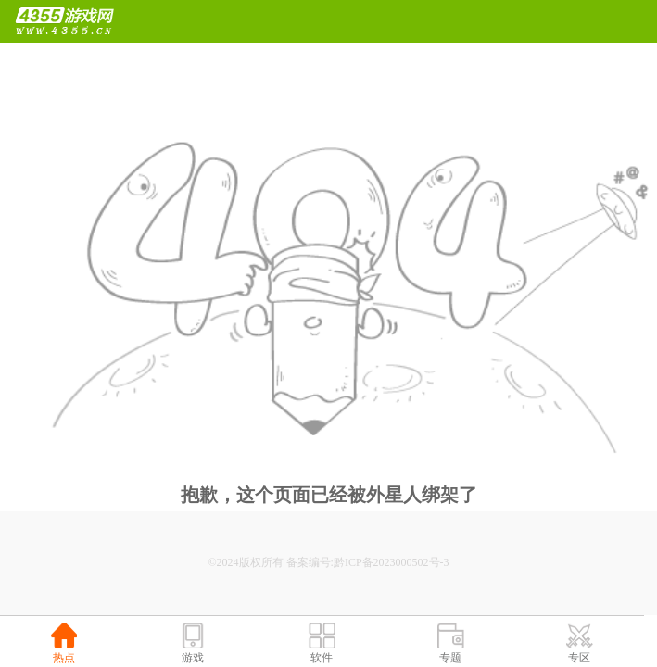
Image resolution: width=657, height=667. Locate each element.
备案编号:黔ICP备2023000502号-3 (367, 562)
